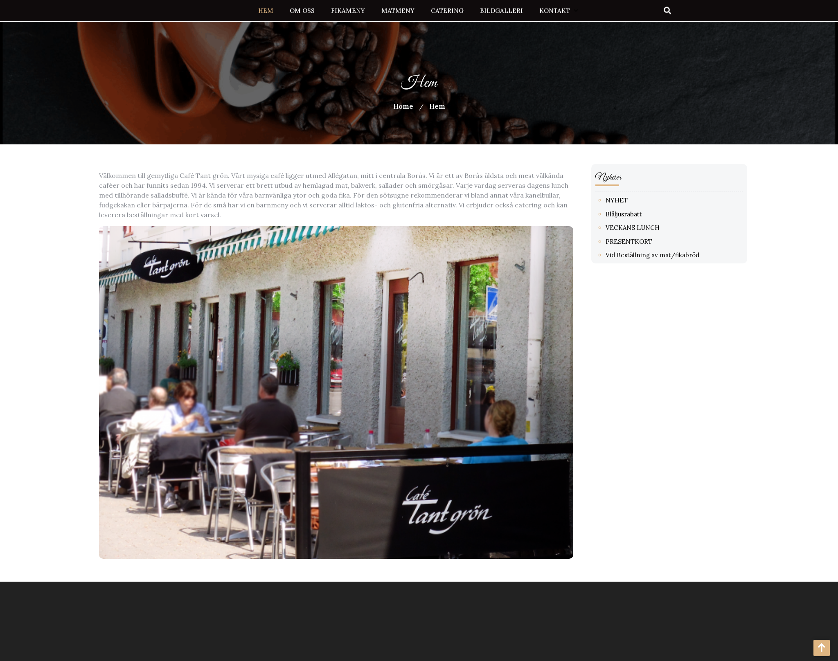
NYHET (621, 200)
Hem (265, 10)
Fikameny (348, 10)
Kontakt (554, 10)
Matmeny (397, 10)
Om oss (302, 10)
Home (403, 106)
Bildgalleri (501, 10)
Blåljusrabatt (628, 214)
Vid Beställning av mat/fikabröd (657, 255)
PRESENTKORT (633, 241)
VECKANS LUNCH (637, 228)
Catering (447, 10)
